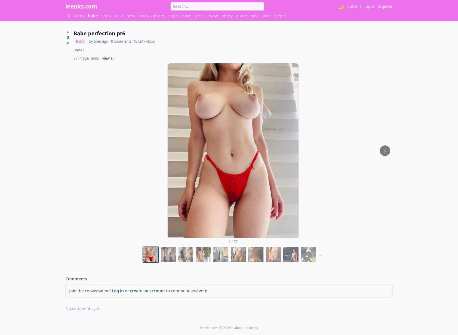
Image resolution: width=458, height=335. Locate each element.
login (369, 6)
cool (144, 15)
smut (106, 15)
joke (266, 15)
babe (93, 15)
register (385, 6)
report (79, 49)
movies (158, 15)
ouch (187, 15)
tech (118, 15)
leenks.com (81, 6)
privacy (252, 327)
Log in (118, 291)
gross (200, 15)
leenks (280, 15)
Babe (80, 41)
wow (213, 15)
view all (108, 58)
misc (254, 15)
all (67, 15)
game (241, 15)
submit (354, 6)
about (239, 327)
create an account (147, 291)
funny (78, 15)
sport (174, 15)
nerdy (227, 15)
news (131, 15)
